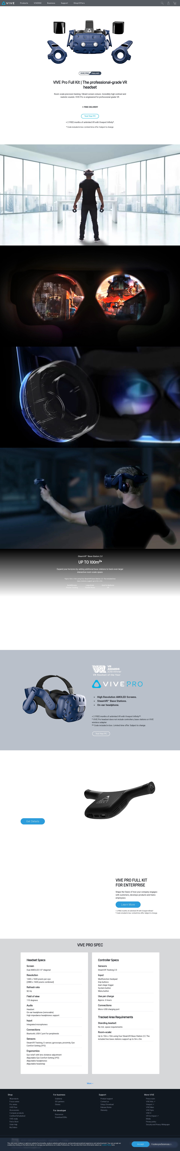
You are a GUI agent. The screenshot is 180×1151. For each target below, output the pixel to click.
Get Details (32, 821)
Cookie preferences (160, 1144)
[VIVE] (8, 3)
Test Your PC (90, 116)
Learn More (128, 904)
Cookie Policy (106, 1145)
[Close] (162, 3)
